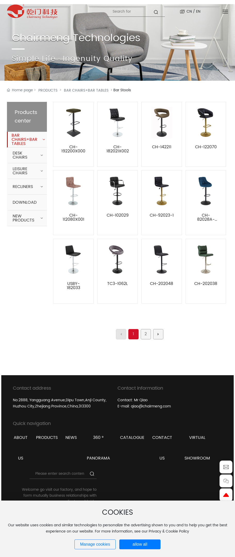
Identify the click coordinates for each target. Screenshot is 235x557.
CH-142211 (161, 147)
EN (198, 11)
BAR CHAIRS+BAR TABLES (86, 90)
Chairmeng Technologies (76, 38)
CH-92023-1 (162, 215)
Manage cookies (95, 544)
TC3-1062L (117, 283)
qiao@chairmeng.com (151, 406)
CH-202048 (161, 283)
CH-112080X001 (73, 217)
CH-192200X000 (73, 149)
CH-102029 (118, 215)
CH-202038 (205, 283)
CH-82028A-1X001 (206, 219)
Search (159, 15)
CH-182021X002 (117, 149)
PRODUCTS (47, 90)
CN (189, 11)
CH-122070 (206, 147)
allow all (140, 544)
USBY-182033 (73, 285)
